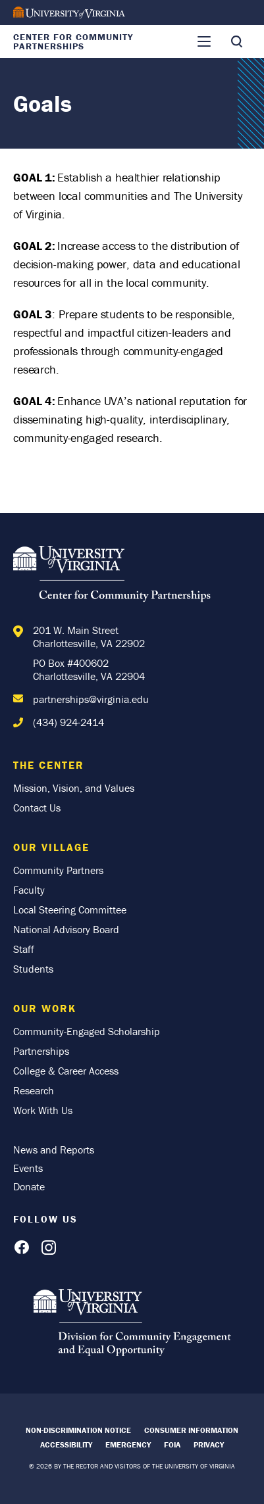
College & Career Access (66, 1070)
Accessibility (66, 1444)
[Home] (112, 576)
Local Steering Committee (69, 909)
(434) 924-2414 (68, 722)
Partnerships (41, 1050)
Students (33, 968)
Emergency (128, 1444)
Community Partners (58, 870)
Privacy (209, 1444)
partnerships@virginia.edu (91, 699)
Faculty (29, 889)
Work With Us (42, 1110)
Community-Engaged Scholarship (86, 1031)
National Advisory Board (66, 929)
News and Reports (53, 1149)
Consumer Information (191, 1430)
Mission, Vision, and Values (73, 787)
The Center (48, 764)
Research (33, 1090)
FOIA (172, 1444)
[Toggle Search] (236, 41)
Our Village (51, 847)
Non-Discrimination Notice (78, 1430)
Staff (23, 949)
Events (28, 1168)
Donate (29, 1186)
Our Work (44, 1008)
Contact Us (37, 807)
